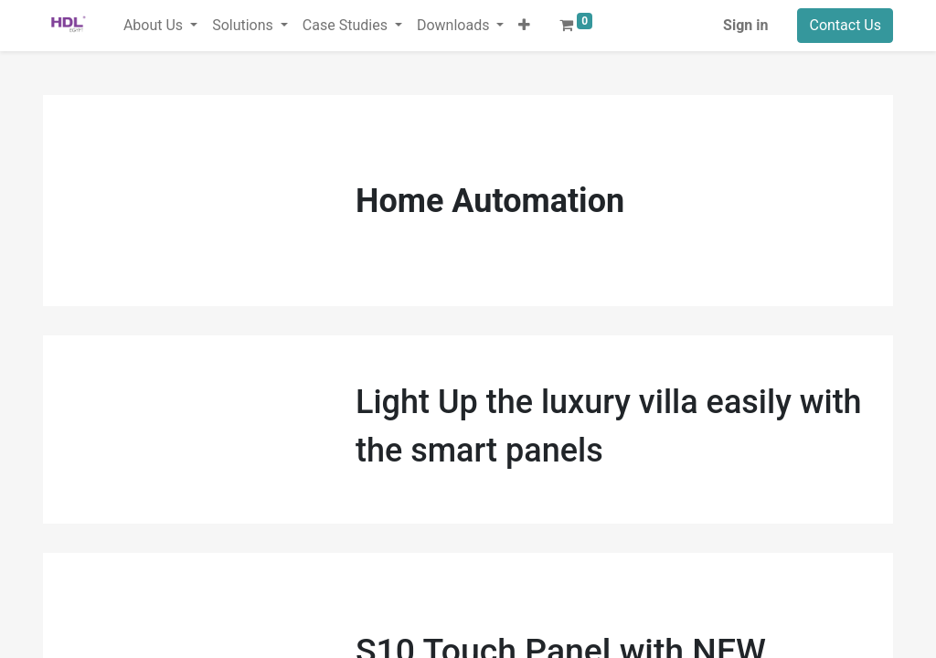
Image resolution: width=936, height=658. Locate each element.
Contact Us (845, 25)
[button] (524, 25)
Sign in (745, 25)
